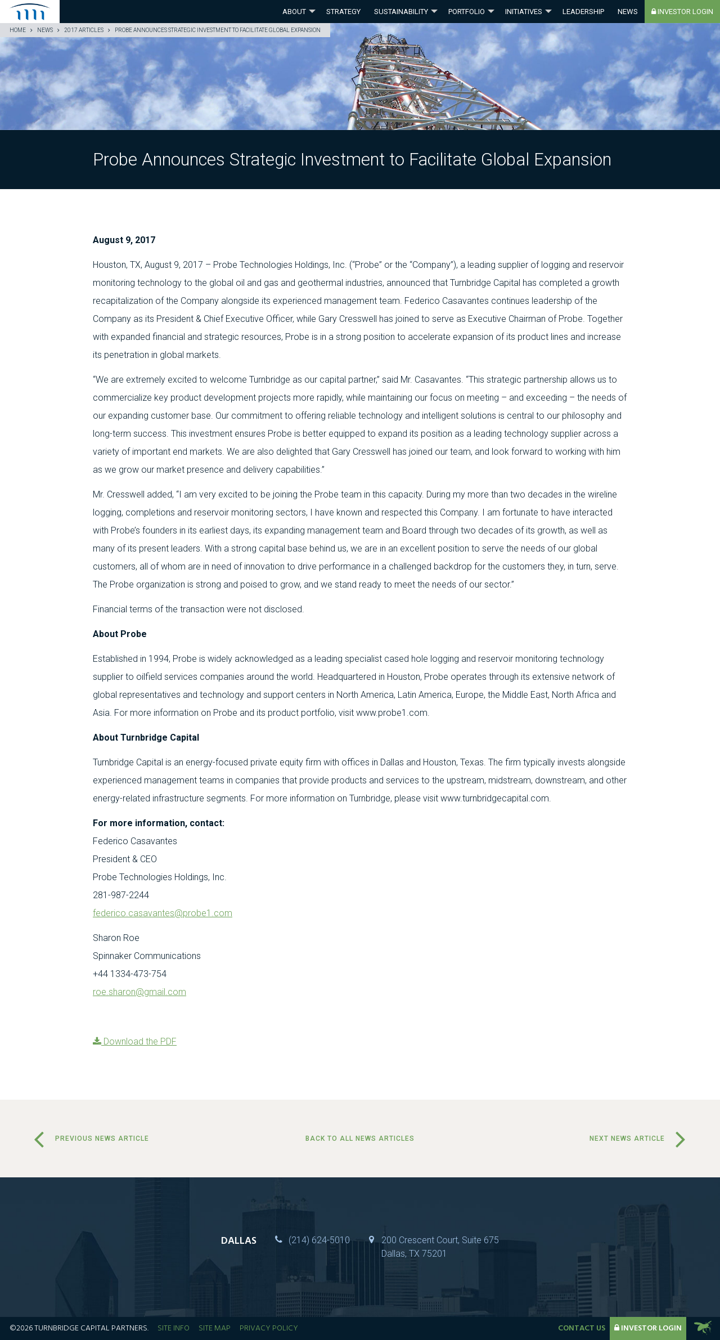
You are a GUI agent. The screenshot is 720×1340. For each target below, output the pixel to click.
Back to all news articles (360, 1138)
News (628, 11)
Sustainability (401, 11)
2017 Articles (84, 30)
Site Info (174, 1328)
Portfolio (466, 11)
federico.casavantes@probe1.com (162, 913)
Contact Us (581, 1328)
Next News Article (627, 1138)
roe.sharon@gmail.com (139, 992)
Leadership (583, 11)
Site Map (215, 1328)
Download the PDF (135, 1041)
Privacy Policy (269, 1328)
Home (18, 30)
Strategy (343, 11)
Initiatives (523, 11)
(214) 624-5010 (319, 1240)
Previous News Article (102, 1138)
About (294, 11)
